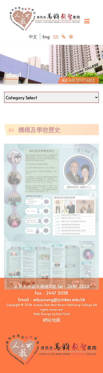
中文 (33, 36)
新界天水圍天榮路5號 (35, 286)
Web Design (42, 314)
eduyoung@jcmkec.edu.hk (59, 299)
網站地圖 (51, 320)
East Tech (63, 314)
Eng (46, 36)
